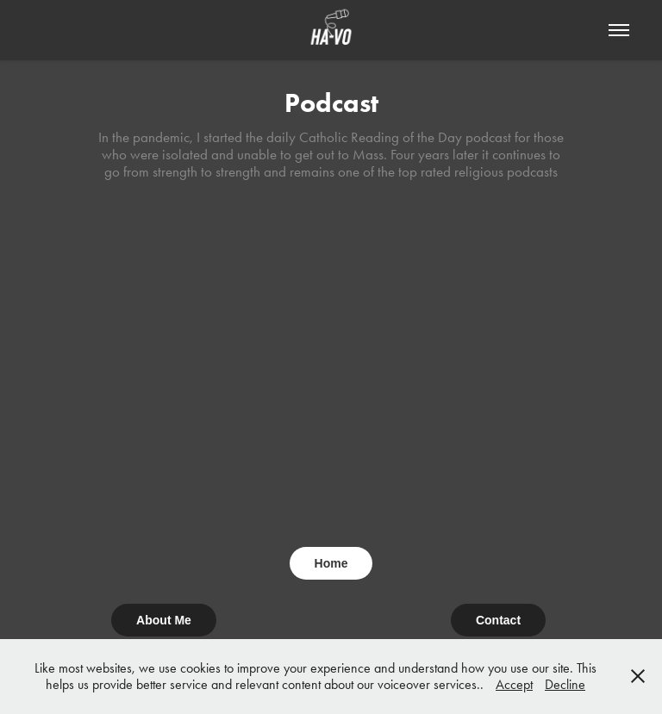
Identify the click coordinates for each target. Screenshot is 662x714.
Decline (565, 684)
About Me (163, 620)
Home (331, 563)
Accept (514, 684)
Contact (498, 620)
